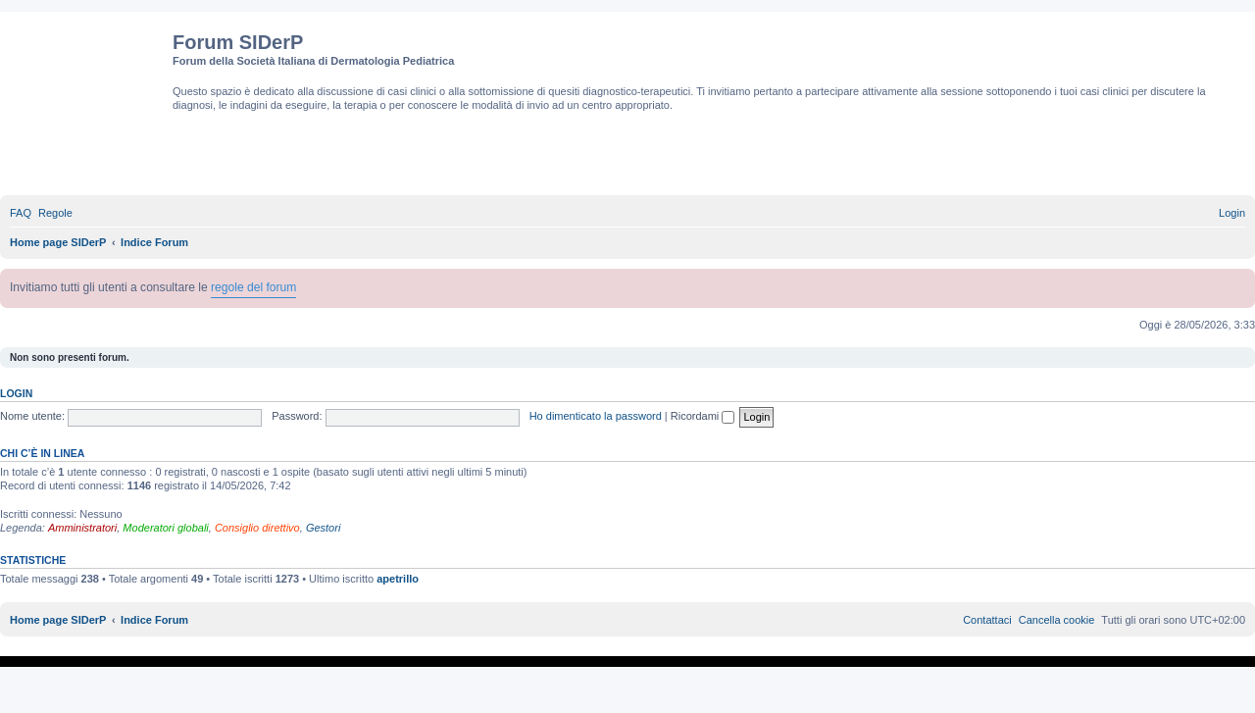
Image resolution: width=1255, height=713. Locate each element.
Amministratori (82, 528)
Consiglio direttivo (257, 528)
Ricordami (703, 416)
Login (16, 393)
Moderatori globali (165, 528)
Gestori (323, 528)
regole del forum (253, 287)
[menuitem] (20, 213)
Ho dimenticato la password (595, 416)
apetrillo (397, 579)
